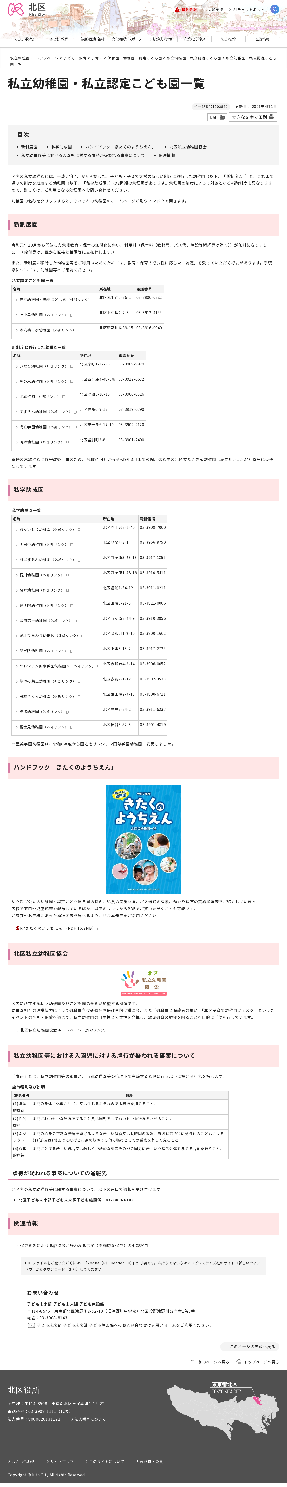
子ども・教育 (75, 57)
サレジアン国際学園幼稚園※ (60, 666)
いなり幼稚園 (46, 366)
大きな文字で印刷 (249, 117)
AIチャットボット (249, 9)
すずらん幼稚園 (48, 411)
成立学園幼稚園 (48, 426)
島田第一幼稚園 (48, 620)
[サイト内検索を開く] (274, 9)
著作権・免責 (169, 1465)
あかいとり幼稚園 (50, 529)
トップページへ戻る (261, 1365)
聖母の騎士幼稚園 (50, 681)
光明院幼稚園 (46, 605)
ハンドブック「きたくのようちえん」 (121, 147)
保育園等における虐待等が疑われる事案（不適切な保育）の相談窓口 (84, 1248)
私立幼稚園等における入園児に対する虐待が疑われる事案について (83, 155)
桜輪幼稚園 (44, 590)
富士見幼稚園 (46, 726)
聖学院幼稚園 (46, 650)
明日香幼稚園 (46, 544)
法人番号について (92, 1423)
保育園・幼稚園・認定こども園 (134, 57)
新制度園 (29, 147)
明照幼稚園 (44, 442)
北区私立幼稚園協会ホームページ (66, 1032)
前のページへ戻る (214, 1365)
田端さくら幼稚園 (50, 696)
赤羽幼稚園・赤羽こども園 (58, 299)
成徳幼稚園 (44, 711)
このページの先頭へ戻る (252, 1350)
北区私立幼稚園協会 (188, 147)
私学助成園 (61, 147)
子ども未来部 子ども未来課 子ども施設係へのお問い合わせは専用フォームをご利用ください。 (126, 1328)
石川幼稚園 (44, 575)
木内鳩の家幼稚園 (50, 329)
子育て (97, 57)
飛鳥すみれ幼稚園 (50, 559)
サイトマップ (69, 1465)
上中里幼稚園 (46, 314)
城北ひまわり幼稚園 (52, 635)
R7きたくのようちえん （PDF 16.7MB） (60, 928)
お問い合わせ (25, 1465)
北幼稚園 (42, 396)
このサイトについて (119, 1465)
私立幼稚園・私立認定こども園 (194, 57)
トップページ (47, 57)
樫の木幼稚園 (46, 381)
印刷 (213, 117)
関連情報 (167, 155)
